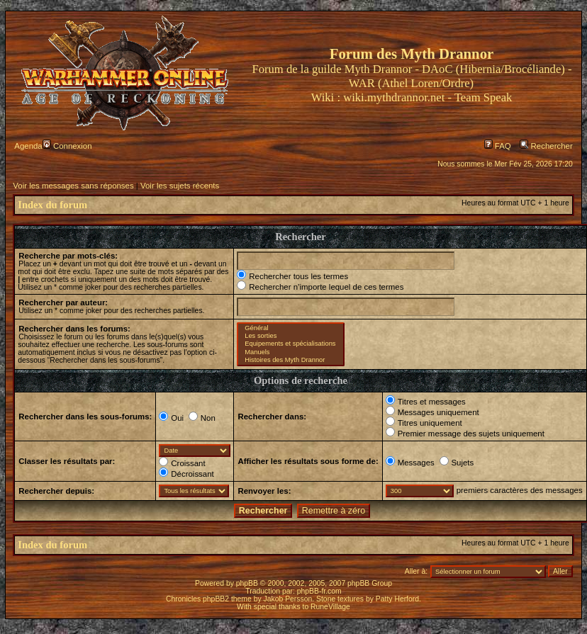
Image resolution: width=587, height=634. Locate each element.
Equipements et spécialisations (290, 344)
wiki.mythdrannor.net (394, 97)
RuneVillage (330, 607)
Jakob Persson (288, 599)
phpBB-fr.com (319, 591)
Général (290, 328)
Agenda (28, 146)
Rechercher (546, 146)
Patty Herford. (398, 599)
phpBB (247, 583)
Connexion (67, 146)
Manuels (290, 352)
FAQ (497, 146)
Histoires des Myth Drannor (290, 360)
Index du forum (52, 204)
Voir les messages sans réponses (73, 185)
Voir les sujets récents (179, 185)
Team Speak (483, 97)
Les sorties (290, 336)
